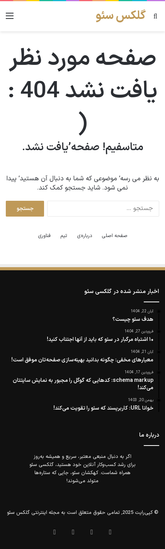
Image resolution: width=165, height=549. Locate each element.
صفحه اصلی (115, 236)
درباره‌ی (84, 236)
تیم (63, 236)
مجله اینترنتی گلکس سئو (33, 513)
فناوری (44, 236)
